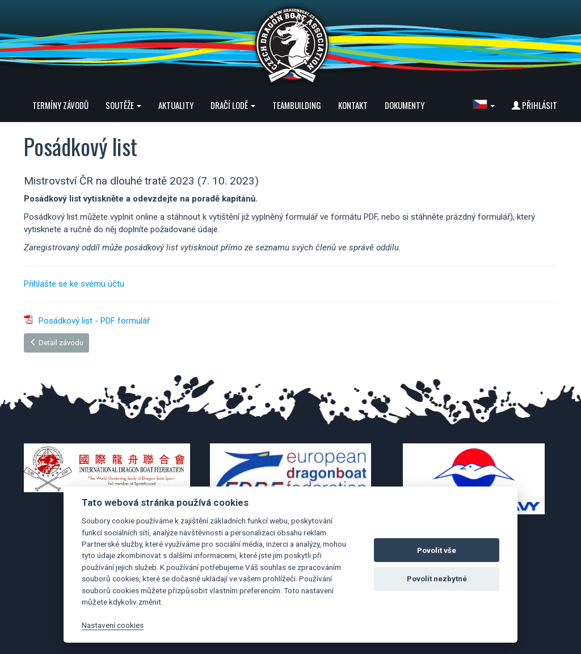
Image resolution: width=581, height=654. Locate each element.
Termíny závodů (60, 105)
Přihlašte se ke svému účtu (74, 284)
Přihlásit (534, 105)
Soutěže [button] (123, 105)
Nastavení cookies (113, 625)
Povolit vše (436, 550)
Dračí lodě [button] (232, 105)
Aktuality (175, 105)
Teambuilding (296, 105)
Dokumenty (404, 105)
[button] (483, 105)
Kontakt (353, 105)
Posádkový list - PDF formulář (94, 321)
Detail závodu (56, 342)
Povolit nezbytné (437, 579)
